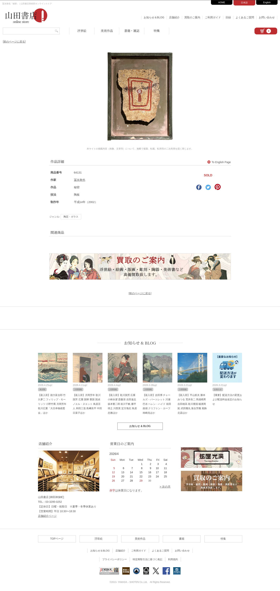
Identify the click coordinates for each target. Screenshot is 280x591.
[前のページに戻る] (14, 41)
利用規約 (173, 559)
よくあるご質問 (245, 17)
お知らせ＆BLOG (154, 17)
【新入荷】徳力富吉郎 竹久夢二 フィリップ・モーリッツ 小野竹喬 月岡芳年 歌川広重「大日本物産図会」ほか (52, 404)
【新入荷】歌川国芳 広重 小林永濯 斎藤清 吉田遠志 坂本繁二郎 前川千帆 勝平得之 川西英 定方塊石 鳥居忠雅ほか (122, 404)
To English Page (219, 162)
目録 (228, 17)
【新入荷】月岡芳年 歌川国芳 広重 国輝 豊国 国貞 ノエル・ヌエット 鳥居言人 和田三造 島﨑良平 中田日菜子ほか (87, 404)
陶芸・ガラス (71, 216)
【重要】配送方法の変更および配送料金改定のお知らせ (227, 399)
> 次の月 (165, 486)
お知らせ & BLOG (140, 343)
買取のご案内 (192, 17)
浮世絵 (81, 31)
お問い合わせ (267, 17)
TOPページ (57, 538)
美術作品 (107, 31)
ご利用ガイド (213, 17)
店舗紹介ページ (47, 515)
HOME (221, 2)
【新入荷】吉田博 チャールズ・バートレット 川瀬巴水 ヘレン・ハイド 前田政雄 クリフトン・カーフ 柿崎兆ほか (157, 404)
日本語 (244, 2)
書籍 (181, 538)
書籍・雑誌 (131, 31)
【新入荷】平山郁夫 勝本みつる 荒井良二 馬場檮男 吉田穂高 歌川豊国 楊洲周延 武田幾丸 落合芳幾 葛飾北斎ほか (192, 404)
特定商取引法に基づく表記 (147, 559)
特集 (157, 31)
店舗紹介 (174, 17)
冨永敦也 (79, 179)
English (267, 2)
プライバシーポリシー (114, 559)
